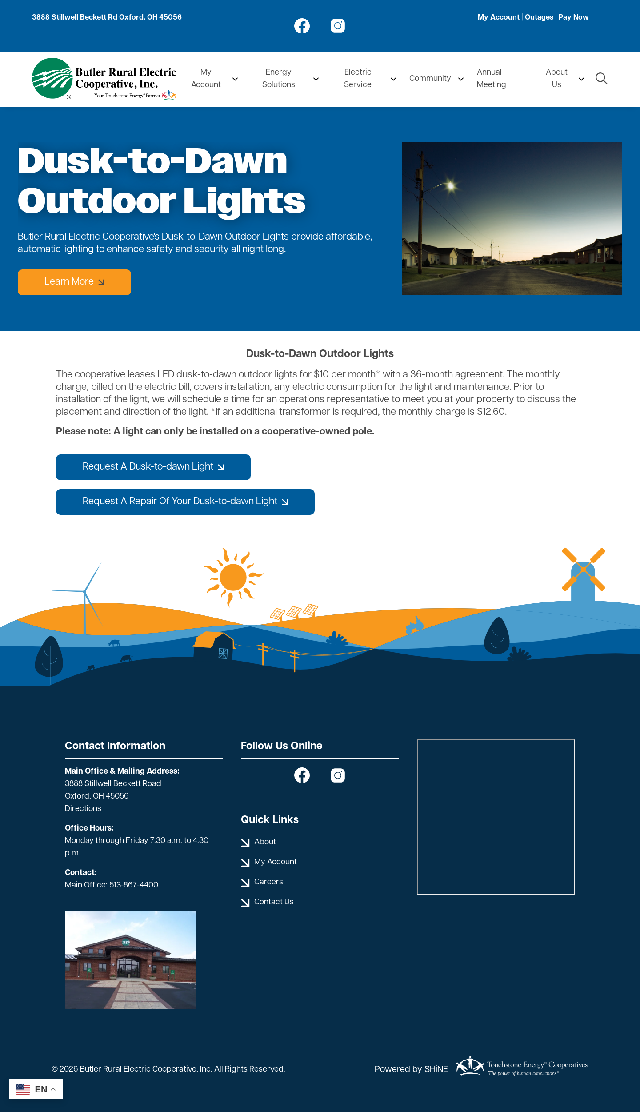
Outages (539, 17)
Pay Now (574, 17)
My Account (499, 17)
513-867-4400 (133, 885)
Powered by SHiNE (411, 1069)
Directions (83, 809)
